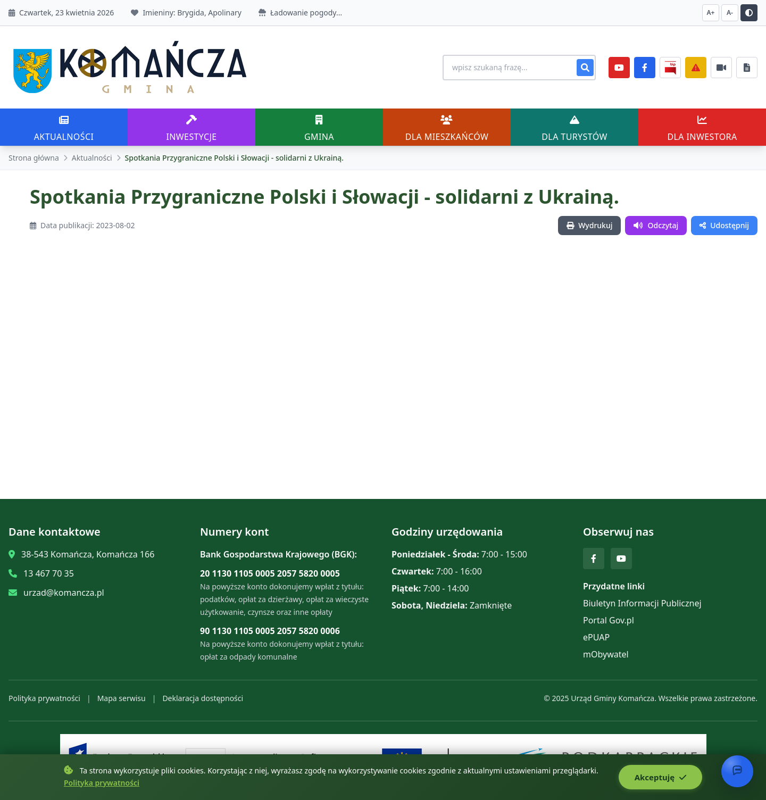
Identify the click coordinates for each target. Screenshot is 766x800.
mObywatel (606, 654)
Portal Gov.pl (608, 620)
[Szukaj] (585, 67)
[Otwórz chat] (737, 771)
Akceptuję (660, 777)
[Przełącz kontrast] (748, 12)
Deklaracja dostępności (202, 698)
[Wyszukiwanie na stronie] (519, 67)
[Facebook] (644, 67)
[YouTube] (619, 67)
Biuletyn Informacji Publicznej (642, 603)
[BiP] (670, 67)
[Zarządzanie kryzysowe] (695, 67)
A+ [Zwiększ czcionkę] (711, 12)
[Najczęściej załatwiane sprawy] (721, 67)
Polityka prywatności (44, 698)
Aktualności (92, 158)
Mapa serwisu (121, 698)
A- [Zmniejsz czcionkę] (730, 12)
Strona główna (34, 158)
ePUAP (596, 637)
